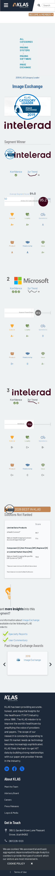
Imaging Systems (25, 49)
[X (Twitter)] (22, 768)
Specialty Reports (18, 633)
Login (15, 14)
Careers (8, 799)
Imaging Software (25, 57)
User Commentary (18, 640)
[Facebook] (14, 768)
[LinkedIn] (6, 768)
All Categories (26, 40)
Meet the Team (11, 786)
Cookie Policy (16, 863)
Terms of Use (20, 872)
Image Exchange (25, 66)
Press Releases (11, 806)
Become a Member (40, 14)
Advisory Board (11, 793)
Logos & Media (11, 812)
